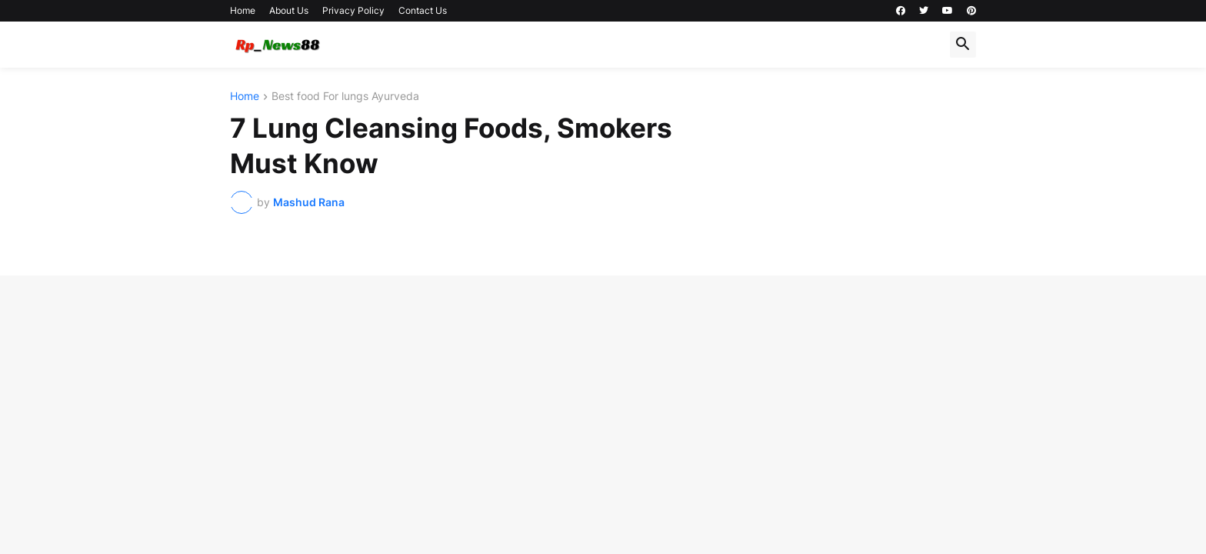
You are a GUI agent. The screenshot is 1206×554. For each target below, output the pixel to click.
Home (242, 10)
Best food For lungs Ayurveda (345, 96)
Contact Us (422, 10)
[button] (963, 45)
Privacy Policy (353, 10)
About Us (288, 10)
